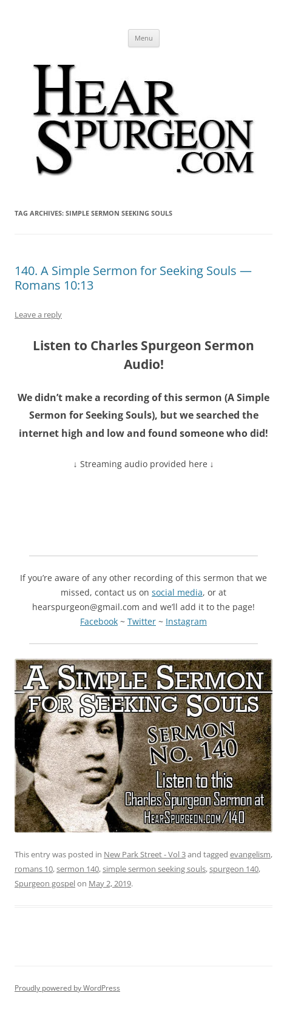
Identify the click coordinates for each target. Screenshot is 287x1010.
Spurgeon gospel (45, 883)
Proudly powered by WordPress (67, 988)
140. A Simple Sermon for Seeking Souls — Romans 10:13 (133, 277)
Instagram (186, 621)
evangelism (250, 854)
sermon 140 (77, 868)
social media (177, 592)
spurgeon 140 (233, 868)
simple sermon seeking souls (154, 868)
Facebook (99, 621)
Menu (144, 37)
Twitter (141, 621)
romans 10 (34, 868)
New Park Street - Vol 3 (145, 854)
